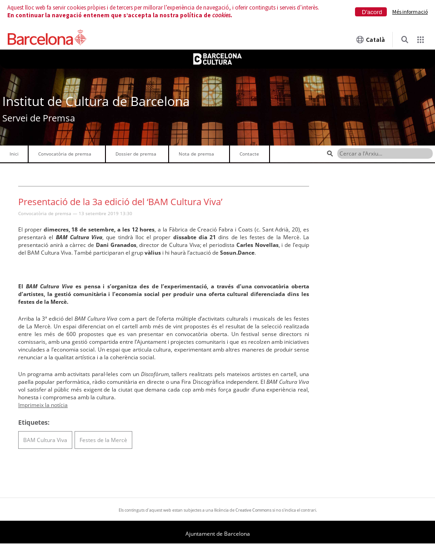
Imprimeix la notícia (43, 405)
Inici (14, 154)
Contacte (249, 154)
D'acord (372, 12)
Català (370, 39)
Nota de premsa (196, 154)
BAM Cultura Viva (45, 440)
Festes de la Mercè (103, 440)
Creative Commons (253, 510)
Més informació (410, 11)
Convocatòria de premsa (64, 154)
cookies (221, 15)
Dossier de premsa (135, 154)
